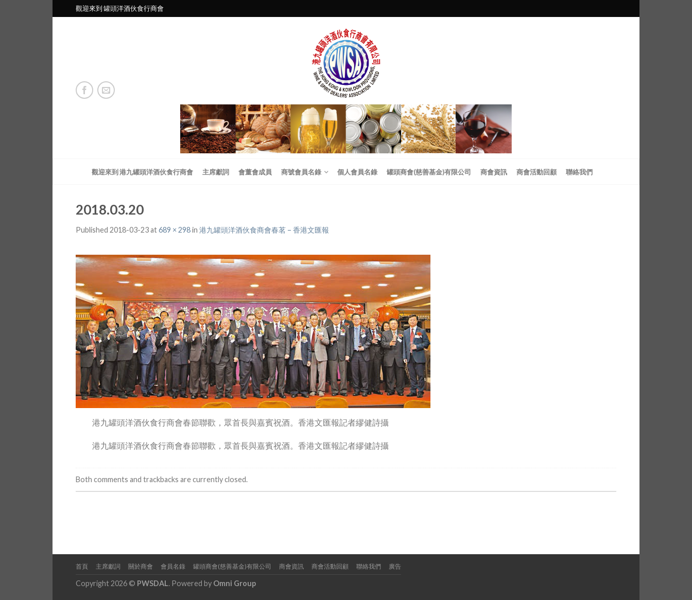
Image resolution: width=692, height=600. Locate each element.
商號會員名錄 (301, 172)
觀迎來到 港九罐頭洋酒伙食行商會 (142, 172)
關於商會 (140, 566)
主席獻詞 (215, 172)
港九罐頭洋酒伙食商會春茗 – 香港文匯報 (264, 229)
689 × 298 (175, 229)
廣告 (395, 566)
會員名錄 (173, 566)
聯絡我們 (579, 172)
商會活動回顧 (536, 172)
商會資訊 (493, 172)
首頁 (82, 566)
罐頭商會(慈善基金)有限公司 (429, 172)
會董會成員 (255, 172)
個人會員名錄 (357, 172)
